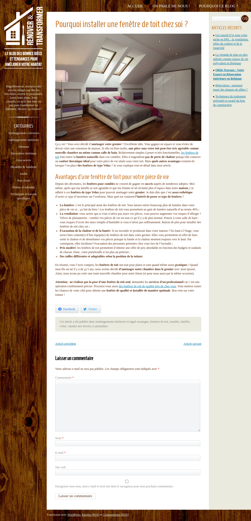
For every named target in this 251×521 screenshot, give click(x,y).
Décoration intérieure (23, 153)
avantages (143, 321)
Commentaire (64, 377)
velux (63, 326)
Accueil (135, 6)
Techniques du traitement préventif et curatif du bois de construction (229, 101)
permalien (101, 326)
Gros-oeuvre (23, 160)
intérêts (185, 321)
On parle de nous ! (171, 6)
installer (174, 321)
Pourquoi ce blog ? (218, 6)
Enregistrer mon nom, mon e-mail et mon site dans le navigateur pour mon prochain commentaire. (114, 486)
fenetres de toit (159, 321)
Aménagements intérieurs (23, 140)
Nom (59, 438)
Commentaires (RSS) (115, 514)
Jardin (23, 174)
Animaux (23, 146)
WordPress (74, 514)
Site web (60, 467)
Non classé (23, 180)
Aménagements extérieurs (23, 133)
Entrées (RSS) (90, 514)
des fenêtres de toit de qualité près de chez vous (147, 286)
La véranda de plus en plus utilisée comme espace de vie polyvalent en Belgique (230, 59)
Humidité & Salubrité (24, 167)
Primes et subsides (24, 187)
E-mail (60, 452)
